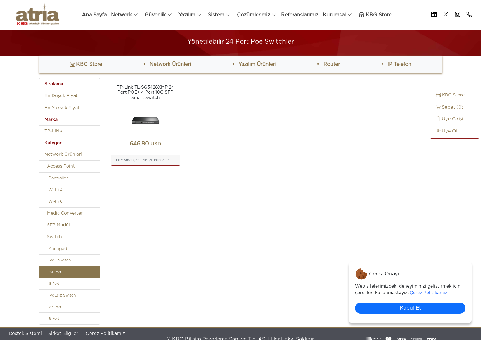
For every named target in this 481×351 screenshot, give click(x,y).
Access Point (59, 166)
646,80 (145, 144)
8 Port (51, 283)
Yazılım (190, 14)
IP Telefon (399, 64)
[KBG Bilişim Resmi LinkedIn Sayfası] (432, 14)
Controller (56, 178)
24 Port (52, 272)
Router (331, 64)
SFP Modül (57, 225)
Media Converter (63, 213)
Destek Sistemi (25, 333)
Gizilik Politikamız (28, 345)
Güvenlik (158, 14)
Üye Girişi (449, 119)
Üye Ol (446, 131)
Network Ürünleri (170, 64)
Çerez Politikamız (105, 333)
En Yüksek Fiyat (62, 107)
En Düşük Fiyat (61, 95)
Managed (55, 249)
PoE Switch (57, 260)
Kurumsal (337, 14)
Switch (53, 237)
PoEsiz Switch (60, 295)
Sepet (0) (449, 107)
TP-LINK (53, 131)
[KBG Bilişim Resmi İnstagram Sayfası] (456, 14)
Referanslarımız (299, 14)
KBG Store (375, 14)
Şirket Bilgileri (64, 333)
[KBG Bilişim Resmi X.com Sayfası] (444, 14)
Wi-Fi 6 (53, 202)
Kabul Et (410, 308)
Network (124, 14)
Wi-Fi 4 (53, 190)
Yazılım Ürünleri (257, 64)
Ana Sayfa (94, 14)
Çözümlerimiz (257, 14)
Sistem (219, 14)
